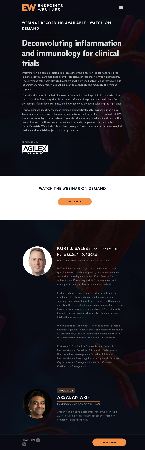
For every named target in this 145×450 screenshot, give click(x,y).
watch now (75, 201)
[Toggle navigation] (121, 7)
